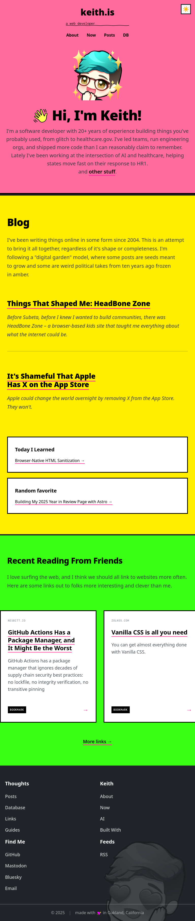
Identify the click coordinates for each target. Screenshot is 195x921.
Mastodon (16, 866)
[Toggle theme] (186, 9)
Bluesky (13, 877)
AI (102, 819)
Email (11, 888)
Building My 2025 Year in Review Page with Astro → (63, 501)
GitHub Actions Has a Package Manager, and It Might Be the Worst (41, 640)
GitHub (12, 854)
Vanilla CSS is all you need (149, 632)
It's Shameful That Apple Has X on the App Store (51, 380)
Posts (109, 35)
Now (91, 35)
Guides (12, 830)
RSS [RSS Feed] (104, 854)
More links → (97, 741)
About (72, 35)
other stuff (102, 171)
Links (10, 819)
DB (126, 35)
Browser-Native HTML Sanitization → (50, 460)
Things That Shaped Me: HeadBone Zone (78, 303)
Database (15, 807)
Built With (110, 830)
